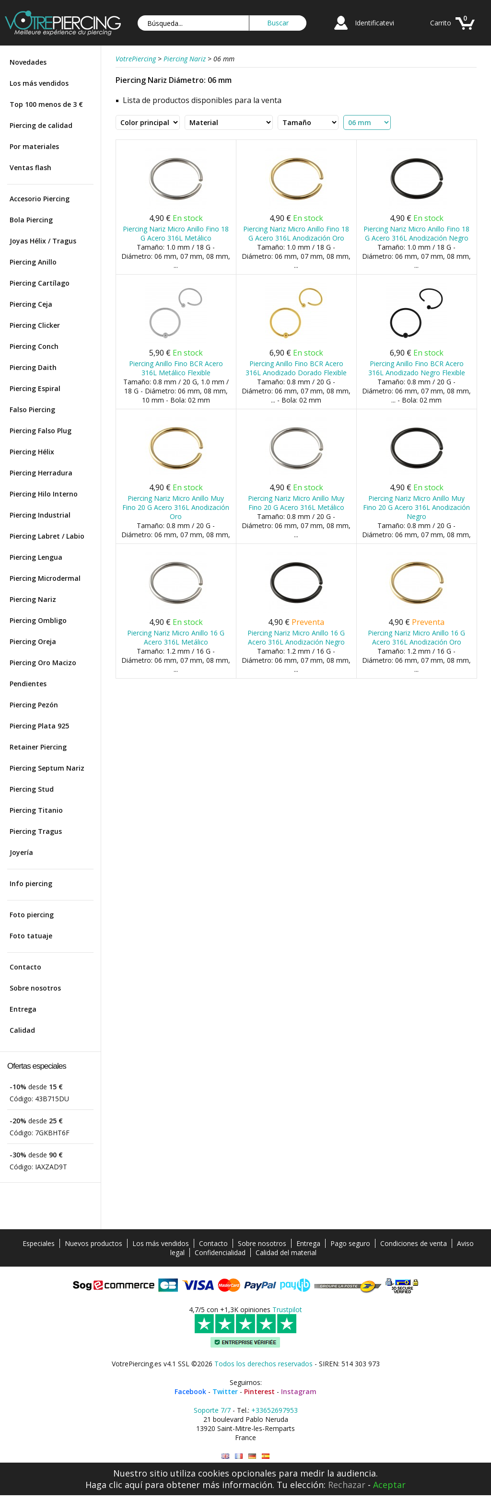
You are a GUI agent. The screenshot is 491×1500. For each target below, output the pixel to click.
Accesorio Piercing (40, 198)
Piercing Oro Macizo (43, 662)
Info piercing (31, 883)
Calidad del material (286, 1252)
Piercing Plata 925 (39, 725)
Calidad (22, 1030)
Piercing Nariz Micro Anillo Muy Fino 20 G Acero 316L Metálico (296, 503)
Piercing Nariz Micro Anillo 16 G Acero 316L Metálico (175, 637)
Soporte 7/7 (212, 1410)
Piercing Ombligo (38, 620)
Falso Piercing (32, 409)
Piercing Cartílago (40, 283)
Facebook (190, 1391)
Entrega (23, 1009)
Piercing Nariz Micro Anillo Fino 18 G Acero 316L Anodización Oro (296, 233)
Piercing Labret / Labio (47, 536)
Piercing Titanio (36, 810)
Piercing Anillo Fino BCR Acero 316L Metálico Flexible (176, 368)
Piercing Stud (32, 789)
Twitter (225, 1391)
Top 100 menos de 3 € (46, 104)
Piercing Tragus (36, 831)
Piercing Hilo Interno (44, 493)
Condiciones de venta (413, 1243)
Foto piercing (32, 914)
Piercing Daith (33, 367)
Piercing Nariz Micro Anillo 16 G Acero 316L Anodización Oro (416, 637)
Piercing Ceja (31, 304)
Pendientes (28, 683)
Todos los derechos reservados (263, 1363)
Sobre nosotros (35, 987)
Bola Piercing (31, 219)
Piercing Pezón (34, 704)
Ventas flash (30, 167)
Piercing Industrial (40, 514)
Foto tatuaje (31, 935)
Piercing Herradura (41, 472)
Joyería (21, 852)
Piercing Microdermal (45, 578)
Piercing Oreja (33, 641)
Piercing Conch (34, 346)
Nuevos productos (93, 1243)
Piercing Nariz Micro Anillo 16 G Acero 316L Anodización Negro (296, 637)
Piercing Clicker (35, 325)
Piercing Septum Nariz (47, 768)
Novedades (28, 62)
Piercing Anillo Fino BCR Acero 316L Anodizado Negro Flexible (416, 368)
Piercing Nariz (33, 599)
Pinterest (259, 1391)
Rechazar (346, 1484)
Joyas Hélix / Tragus (43, 240)
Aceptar (389, 1484)
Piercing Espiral (35, 388)
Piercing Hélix (32, 451)
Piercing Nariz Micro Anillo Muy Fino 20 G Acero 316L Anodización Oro (175, 507)
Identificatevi (374, 22)
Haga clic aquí (113, 1484)
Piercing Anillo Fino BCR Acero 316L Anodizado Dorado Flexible (296, 368)
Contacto (25, 966)
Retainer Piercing (38, 746)
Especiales (39, 1243)
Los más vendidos (39, 83)
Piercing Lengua (36, 557)
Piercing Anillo (33, 261)
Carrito (440, 22)
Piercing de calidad (41, 125)
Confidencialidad (220, 1252)
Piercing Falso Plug (40, 430)
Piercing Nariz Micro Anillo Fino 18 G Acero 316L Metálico (176, 233)
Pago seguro (350, 1243)
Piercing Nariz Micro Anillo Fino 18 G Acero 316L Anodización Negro (416, 233)
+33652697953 (274, 1410)
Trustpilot (287, 1309)
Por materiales (34, 146)
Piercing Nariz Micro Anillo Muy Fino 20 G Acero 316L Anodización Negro (416, 507)
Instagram (298, 1391)
